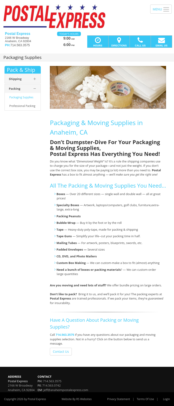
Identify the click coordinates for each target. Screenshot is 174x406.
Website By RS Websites (77, 399)
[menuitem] (23, 97)
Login (166, 399)
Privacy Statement (118, 399)
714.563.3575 (65, 335)
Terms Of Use (145, 399)
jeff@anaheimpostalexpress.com (65, 390)
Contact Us (61, 351)
